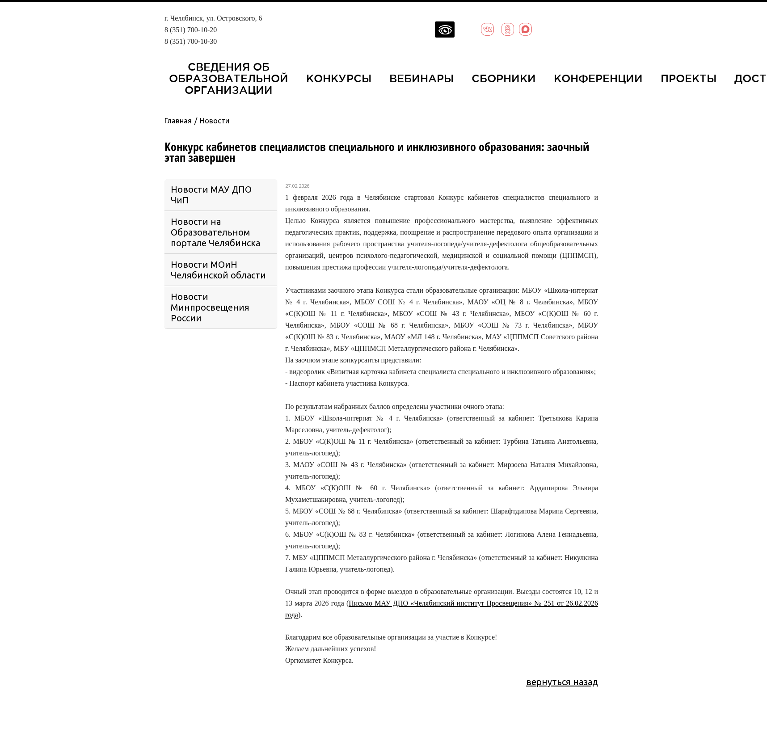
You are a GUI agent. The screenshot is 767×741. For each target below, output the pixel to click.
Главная (178, 121)
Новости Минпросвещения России (210, 307)
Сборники (504, 78)
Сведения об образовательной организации (228, 78)
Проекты (688, 78)
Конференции (598, 78)
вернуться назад (562, 682)
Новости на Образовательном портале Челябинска (215, 232)
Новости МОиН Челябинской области (218, 269)
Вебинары (421, 78)
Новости (214, 121)
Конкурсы (338, 78)
